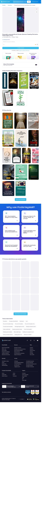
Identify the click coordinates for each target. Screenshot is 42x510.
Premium (31, 343)
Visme (14, 367)
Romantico (5, 315)
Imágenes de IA (17, 361)
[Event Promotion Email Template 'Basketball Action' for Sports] (6, 281)
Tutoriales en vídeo (5, 355)
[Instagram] (31, 335)
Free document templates (8, 321)
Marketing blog (4, 360)
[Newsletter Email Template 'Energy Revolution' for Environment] (16, 264)
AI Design (16, 355)
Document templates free (29, 318)
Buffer (14, 369)
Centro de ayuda (25, 369)
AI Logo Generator (29, 360)
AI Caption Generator (30, 361)
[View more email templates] (21, 308)
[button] (36, 9)
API (22, 373)
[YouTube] (37, 335)
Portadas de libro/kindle (13, 315)
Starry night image (17, 326)
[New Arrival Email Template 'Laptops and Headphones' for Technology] (16, 297)
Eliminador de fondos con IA (31, 358)
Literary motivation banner (8, 329)
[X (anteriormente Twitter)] (34, 335)
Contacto (24, 367)
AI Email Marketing (17, 358)
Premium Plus (32, 345)
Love (27, 315)
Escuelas (31, 348)
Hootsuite (15, 370)
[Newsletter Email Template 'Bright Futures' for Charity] (34, 264)
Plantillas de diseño (17, 342)
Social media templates (18, 345)
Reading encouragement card (28, 326)
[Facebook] (27, 335)
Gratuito (31, 342)
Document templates (19, 318)
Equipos (31, 346)
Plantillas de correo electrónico (20, 343)
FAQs (23, 372)
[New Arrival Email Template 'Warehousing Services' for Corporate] (25, 264)
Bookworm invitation (27, 329)
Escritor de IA (16, 360)
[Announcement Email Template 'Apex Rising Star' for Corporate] (34, 297)
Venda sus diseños (5, 348)
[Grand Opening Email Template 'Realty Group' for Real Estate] (34, 281)
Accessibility (24, 370)
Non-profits (32, 349)
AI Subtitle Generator (30, 355)
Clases (3, 357)
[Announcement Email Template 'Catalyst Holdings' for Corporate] (6, 264)
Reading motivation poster (31, 321)
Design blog (4, 358)
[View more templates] (20, 194)
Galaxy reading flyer (6, 324)
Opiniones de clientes (6, 349)
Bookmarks (22, 315)
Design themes (17, 346)
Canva (3, 367)
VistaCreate (4, 369)
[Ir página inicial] (5, 2)
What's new (4, 343)
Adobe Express (4, 370)
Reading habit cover (18, 329)
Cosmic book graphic (28, 324)
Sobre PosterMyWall (5, 342)
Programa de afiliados (6, 346)
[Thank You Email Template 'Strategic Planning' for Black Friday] (6, 297)
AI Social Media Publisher (18, 357)
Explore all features (17, 349)
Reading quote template (7, 326)
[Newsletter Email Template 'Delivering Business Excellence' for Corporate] (16, 281)
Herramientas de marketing (19, 348)
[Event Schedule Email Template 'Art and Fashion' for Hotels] (25, 281)
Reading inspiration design (17, 324)
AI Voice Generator (29, 357)
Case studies (4, 345)
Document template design (8, 318)
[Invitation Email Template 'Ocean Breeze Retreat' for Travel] (25, 297)
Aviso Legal (24, 374)
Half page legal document (19, 321)
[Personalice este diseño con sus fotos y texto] (20, 20)
